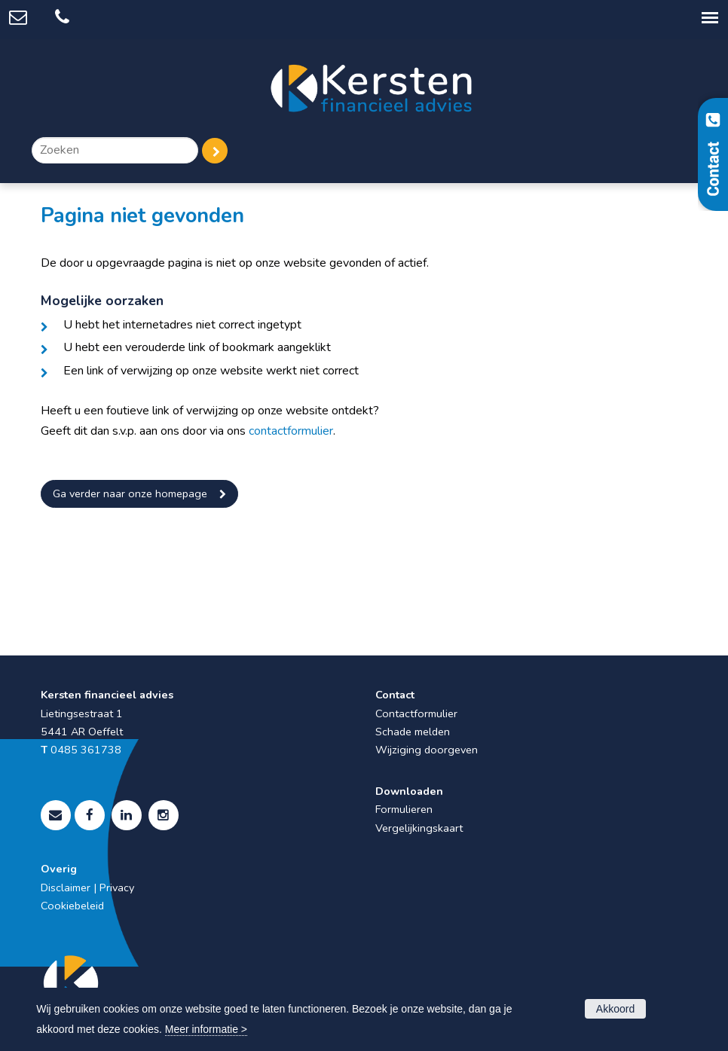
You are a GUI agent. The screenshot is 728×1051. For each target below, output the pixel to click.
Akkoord (615, 1009)
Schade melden (412, 731)
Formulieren (404, 809)
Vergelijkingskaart (419, 828)
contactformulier (291, 431)
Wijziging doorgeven (426, 749)
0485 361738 (85, 749)
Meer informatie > (206, 1029)
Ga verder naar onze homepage (130, 493)
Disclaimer (65, 887)
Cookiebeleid (72, 905)
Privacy (116, 887)
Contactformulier (416, 713)
